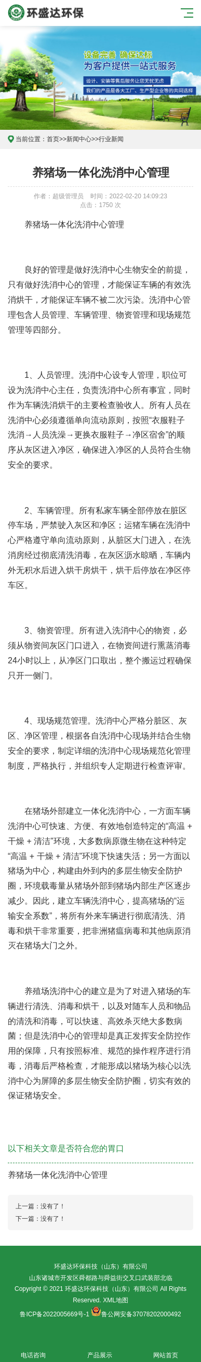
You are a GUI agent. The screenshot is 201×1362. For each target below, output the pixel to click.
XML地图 (115, 1300)
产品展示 (99, 1349)
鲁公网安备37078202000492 (141, 1314)
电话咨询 (33, 1349)
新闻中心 (78, 139)
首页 (53, 139)
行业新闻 (111, 139)
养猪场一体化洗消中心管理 (58, 1174)
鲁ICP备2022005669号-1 (54, 1314)
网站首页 (165, 1349)
